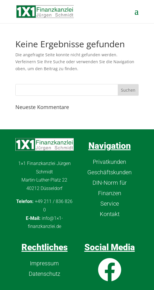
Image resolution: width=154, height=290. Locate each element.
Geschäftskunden (109, 172)
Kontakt (109, 214)
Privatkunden (109, 161)
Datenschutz (44, 273)
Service (109, 203)
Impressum (44, 263)
